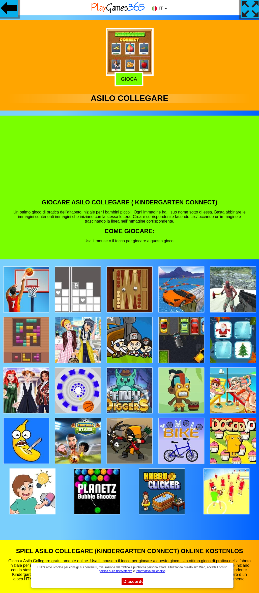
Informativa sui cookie (150, 571)
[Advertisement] (129, 161)
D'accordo (133, 581)
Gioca (130, 78)
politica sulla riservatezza (115, 571)
